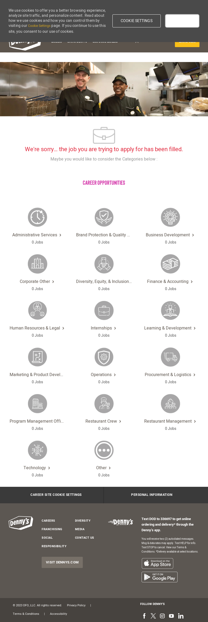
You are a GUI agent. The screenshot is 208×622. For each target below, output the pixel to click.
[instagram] (162, 616)
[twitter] (153, 616)
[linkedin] (180, 616)
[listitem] (157, 563)
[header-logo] (21, 523)
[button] (136, 20)
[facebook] (144, 616)
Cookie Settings (39, 25)
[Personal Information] (152, 495)
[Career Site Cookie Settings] (56, 495)
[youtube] (171, 616)
